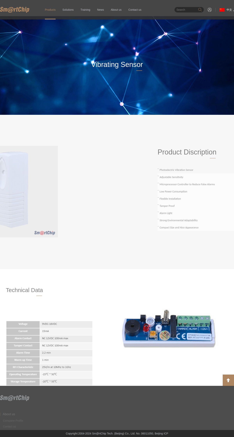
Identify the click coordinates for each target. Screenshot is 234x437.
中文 (226, 9)
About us (116, 9)
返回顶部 (228, 380)
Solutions (68, 9)
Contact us (134, 9)
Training (85, 9)
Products (50, 9)
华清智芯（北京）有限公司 (14, 10)
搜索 (200, 9)
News (100, 9)
